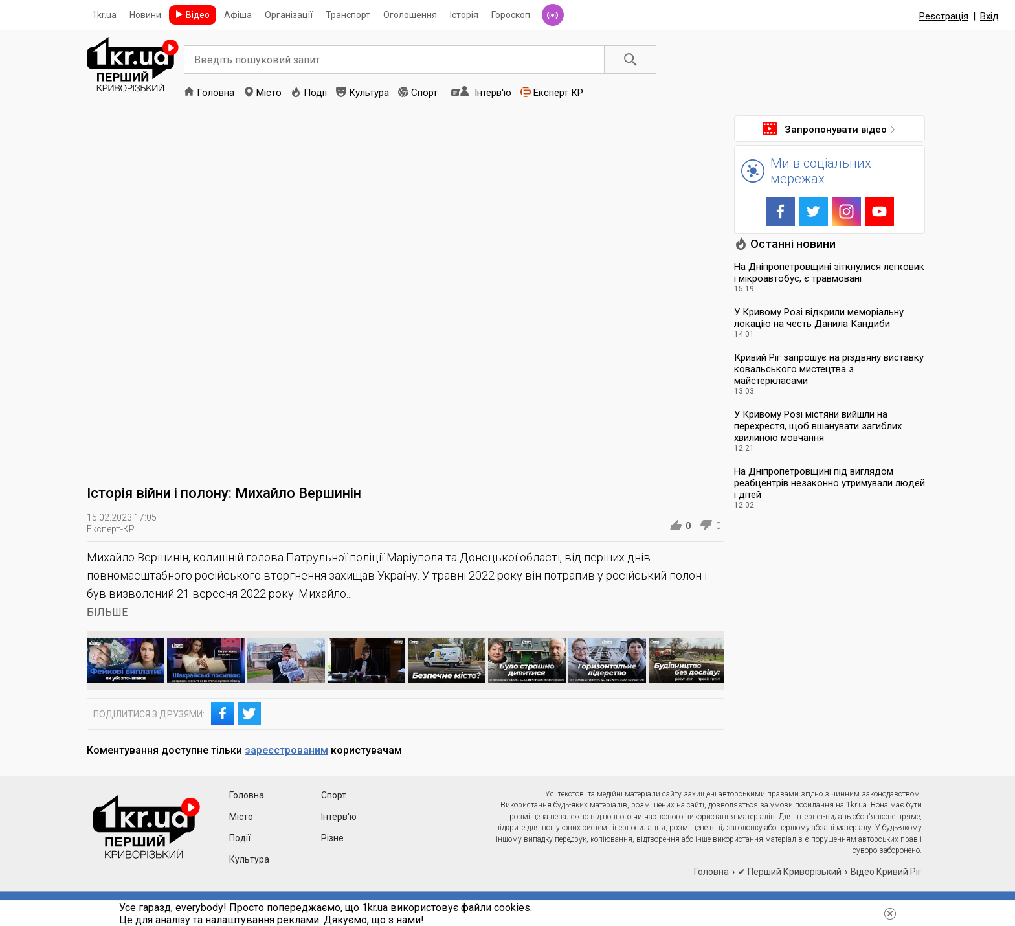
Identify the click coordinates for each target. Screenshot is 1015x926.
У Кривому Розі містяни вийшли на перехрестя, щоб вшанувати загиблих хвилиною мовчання (818, 426)
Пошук (630, 59)
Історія (464, 15)
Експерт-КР (111, 529)
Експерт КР (558, 92)
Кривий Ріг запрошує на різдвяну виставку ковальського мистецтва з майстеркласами (829, 369)
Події (315, 92)
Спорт (424, 92)
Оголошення (410, 15)
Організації (289, 15)
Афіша (238, 15)
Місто (269, 92)
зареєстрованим (286, 750)
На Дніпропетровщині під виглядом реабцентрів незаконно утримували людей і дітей (829, 483)
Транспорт (348, 15)
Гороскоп (510, 15)
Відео (198, 15)
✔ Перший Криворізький (790, 871)
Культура (369, 92)
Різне (332, 838)
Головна (215, 92)
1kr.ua (104, 15)
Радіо (553, 15)
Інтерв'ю (492, 92)
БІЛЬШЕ (107, 612)
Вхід (989, 16)
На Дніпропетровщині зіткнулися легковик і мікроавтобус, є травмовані (829, 272)
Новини (145, 15)
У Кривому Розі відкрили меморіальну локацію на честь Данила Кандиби (819, 318)
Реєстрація (943, 16)
